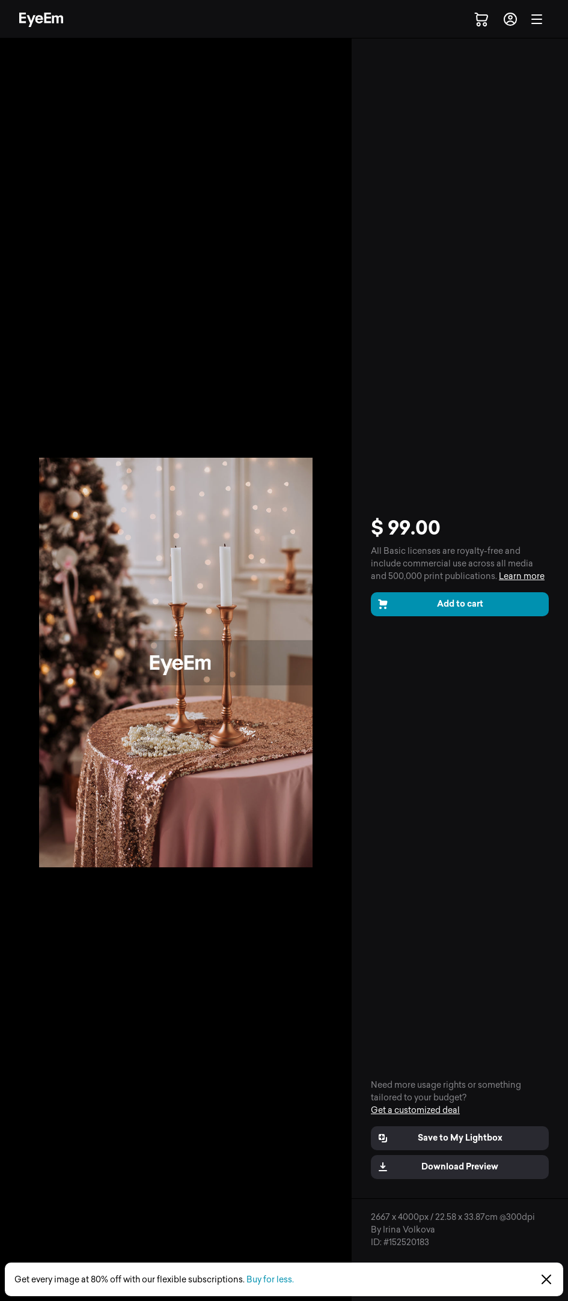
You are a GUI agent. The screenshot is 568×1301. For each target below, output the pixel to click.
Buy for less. (270, 1280)
